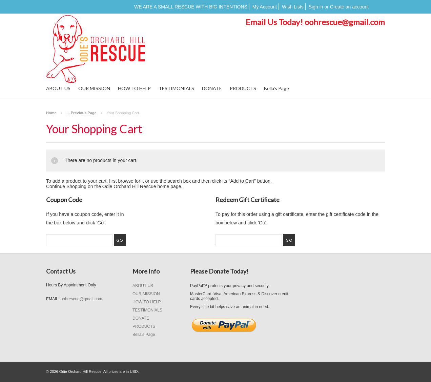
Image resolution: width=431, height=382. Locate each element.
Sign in (316, 6)
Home (51, 113)
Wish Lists (293, 6)
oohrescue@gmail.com (345, 22)
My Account (264, 6)
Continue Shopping (66, 186)
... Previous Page (82, 113)
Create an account (349, 6)
